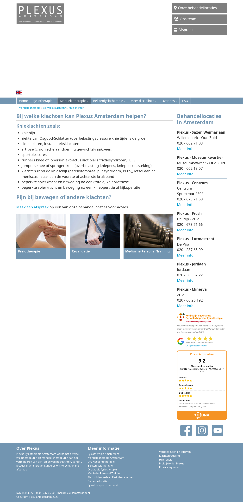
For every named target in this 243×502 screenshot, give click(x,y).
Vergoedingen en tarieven (175, 452)
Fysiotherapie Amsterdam (103, 454)
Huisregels (165, 459)
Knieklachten (76, 108)
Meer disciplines (142, 101)
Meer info (185, 148)
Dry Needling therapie (101, 461)
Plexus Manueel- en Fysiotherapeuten (111, 477)
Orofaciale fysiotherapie (102, 469)
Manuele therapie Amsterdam (106, 458)
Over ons (168, 101)
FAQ (185, 101)
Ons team (185, 18)
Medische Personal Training (104, 473)
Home (23, 101)
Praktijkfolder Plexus (171, 463)
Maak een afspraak (32, 207)
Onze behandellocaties (195, 5)
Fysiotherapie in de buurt (103, 485)
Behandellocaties (98, 481)
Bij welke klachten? (54, 108)
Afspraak (183, 29)
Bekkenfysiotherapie (108, 101)
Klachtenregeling (169, 455)
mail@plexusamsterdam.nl (73, 493)
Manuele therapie (73, 101)
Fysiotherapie (42, 101)
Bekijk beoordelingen (196, 345)
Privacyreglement (170, 467)
